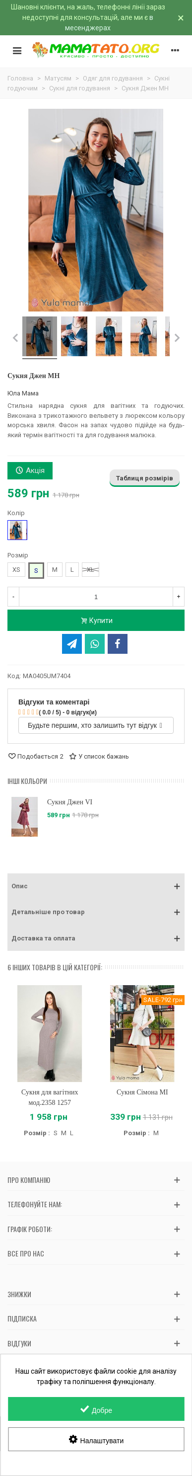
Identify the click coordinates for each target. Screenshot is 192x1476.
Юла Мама (23, 393)
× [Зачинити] (181, 18)
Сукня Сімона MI (142, 1092)
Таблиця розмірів (144, 478)
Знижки (19, 1294)
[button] (96, 886)
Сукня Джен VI (69, 802)
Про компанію (28, 1179)
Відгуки (19, 1343)
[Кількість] (96, 597)
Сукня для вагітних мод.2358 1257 (49, 1097)
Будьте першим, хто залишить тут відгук (95, 725)
